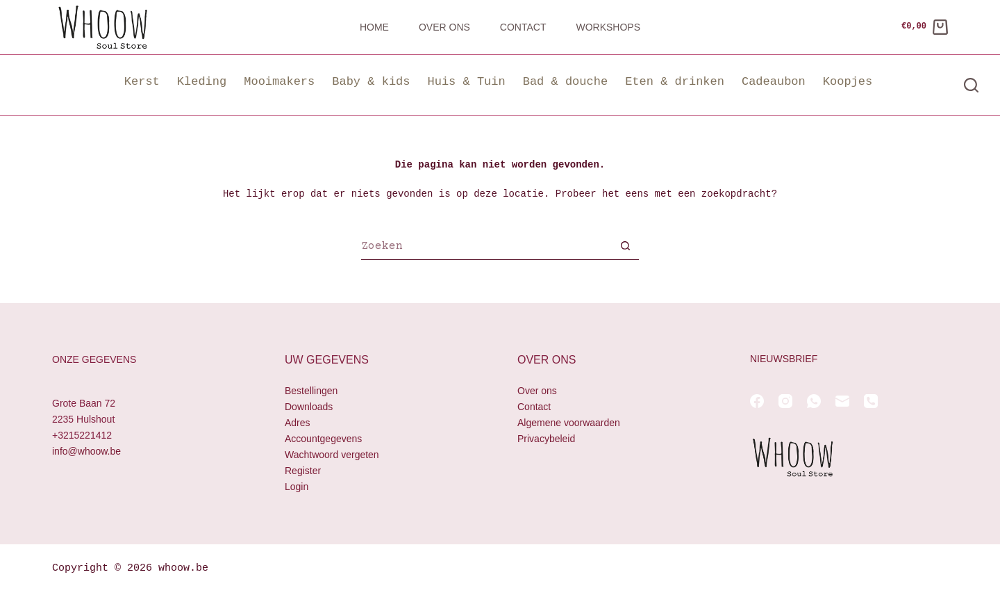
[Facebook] (757, 401)
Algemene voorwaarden (568, 422)
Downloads (309, 406)
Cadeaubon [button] (774, 82)
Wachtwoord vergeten (332, 455)
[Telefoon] (871, 401)
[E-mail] (842, 401)
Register (303, 471)
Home (374, 27)
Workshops (608, 27)
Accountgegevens (323, 438)
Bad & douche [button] (565, 82)
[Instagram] (785, 401)
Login (296, 487)
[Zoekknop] (625, 247)
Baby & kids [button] (371, 82)
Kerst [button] (142, 82)
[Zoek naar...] (486, 247)
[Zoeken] (971, 85)
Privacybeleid (546, 438)
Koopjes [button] (847, 82)
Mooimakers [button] (279, 82)
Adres (297, 422)
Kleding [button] (201, 82)
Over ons (444, 27)
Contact (523, 27)
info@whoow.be (86, 451)
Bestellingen (311, 390)
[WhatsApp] (814, 401)
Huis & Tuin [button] (466, 82)
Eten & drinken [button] (674, 82)
